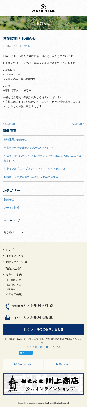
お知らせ (29, 46)
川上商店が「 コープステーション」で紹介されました (35, 168)
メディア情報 (11, 207)
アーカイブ (43, 228)
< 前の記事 (9, 124)
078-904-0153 (32, 305)
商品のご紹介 (13, 268)
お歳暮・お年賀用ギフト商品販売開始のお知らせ (32, 177)
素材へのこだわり (16, 262)
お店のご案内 (13, 274)
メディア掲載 (13, 294)
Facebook (64, 364)
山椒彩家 (10, 289)
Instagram (23, 364)
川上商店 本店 (13, 280)
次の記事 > (78, 124)
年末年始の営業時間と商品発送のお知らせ (28, 147)
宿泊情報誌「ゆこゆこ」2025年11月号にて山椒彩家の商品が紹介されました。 (42, 158)
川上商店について (16, 256)
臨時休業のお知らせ (15, 139)
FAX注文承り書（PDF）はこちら (43, 347)
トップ (9, 249)
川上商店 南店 (13, 284)
